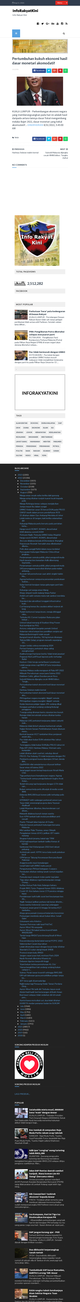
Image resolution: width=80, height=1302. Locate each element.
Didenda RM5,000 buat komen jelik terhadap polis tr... (42, 779)
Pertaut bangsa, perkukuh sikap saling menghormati (37, 633)
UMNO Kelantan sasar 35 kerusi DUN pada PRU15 (42, 493)
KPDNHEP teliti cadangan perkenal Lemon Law (41, 783)
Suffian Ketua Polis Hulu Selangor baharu (38, 869)
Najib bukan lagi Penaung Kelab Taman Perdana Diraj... (41, 968)
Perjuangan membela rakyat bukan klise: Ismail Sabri (40, 900)
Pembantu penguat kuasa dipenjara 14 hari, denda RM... (42, 743)
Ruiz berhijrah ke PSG (29, 609)
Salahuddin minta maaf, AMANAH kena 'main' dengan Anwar (46, 1095)
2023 (20, 458)
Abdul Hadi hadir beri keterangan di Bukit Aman (41, 975)
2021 (20, 1010)
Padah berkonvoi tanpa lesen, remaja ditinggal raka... (40, 596)
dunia (26, 411)
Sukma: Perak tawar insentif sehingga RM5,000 (41, 956)
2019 (20, 1016)
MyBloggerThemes (62, 1298)
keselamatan (55, 416)
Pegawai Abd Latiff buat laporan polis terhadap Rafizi (41, 641)
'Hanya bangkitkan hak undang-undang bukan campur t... (40, 952)
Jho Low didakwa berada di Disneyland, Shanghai (41, 524)
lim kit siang (21, 425)
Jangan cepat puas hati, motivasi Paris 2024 (39, 939)
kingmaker (33, 421)
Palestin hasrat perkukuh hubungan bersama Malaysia (40, 809)
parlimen (57, 425)
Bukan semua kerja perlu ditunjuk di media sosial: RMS (41, 774)
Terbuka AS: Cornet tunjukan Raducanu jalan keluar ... (40, 602)
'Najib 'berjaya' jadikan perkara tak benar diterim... (41, 885)
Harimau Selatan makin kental (33, 673)
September (25, 473)
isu (52, 411)
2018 (20, 1019)
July (22, 990)
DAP (60, 407)
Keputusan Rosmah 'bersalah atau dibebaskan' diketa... (40, 528)
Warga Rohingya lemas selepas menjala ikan (39, 487)
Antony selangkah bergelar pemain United (39, 612)
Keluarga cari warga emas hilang (34, 573)
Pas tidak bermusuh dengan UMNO (47, 335)
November (25, 467)
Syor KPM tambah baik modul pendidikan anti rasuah (40, 801)
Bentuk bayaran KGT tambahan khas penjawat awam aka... (41, 719)
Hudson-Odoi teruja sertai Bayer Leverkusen (40, 645)
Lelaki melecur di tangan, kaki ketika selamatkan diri (41, 503)
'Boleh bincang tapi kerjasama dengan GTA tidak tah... (41, 768)
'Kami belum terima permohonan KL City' (38, 948)
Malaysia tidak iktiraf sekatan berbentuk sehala (41, 709)
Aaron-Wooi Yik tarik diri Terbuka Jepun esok (40, 972)
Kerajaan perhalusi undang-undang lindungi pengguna (39, 691)
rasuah (37, 434)
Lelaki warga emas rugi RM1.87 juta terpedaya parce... (40, 649)
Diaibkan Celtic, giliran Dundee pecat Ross (39, 660)
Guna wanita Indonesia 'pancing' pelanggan (39, 888)
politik (19, 434)
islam (45, 411)
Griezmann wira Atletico (30, 905)
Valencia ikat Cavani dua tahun (33, 927)
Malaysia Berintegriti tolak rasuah (35, 618)
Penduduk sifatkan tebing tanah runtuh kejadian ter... (41, 856)
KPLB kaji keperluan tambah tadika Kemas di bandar (39, 826)
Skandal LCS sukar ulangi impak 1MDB (36, 933)
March (23, 1001)
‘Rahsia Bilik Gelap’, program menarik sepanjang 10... (40, 624)
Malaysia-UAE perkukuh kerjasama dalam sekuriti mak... (41, 705)
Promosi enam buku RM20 (31, 936)
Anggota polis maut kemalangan (34, 846)
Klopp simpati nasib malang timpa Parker (38, 576)
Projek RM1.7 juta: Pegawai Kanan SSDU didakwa (42, 872)
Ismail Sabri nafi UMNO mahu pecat (35, 849)
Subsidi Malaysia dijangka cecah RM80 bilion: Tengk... (39, 663)
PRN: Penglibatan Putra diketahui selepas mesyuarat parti (47, 317)
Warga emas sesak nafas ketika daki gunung (39, 479)
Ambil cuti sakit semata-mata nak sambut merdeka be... (42, 580)
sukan (56, 434)
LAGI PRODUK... (22, 1077)
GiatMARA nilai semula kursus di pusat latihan (40, 748)
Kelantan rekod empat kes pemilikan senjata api (41, 615)
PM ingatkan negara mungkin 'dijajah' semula (39, 682)
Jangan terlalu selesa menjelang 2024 (36, 629)
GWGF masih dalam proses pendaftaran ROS (40, 496)
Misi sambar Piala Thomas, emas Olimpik (38, 813)
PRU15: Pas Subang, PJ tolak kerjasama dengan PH (42, 739)
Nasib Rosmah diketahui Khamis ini (35, 942)
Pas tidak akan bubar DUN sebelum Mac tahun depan (40, 724)
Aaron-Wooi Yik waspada (31, 910)
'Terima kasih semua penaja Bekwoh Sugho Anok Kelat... (41, 763)
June (22, 992)
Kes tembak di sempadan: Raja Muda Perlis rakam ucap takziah (45, 1115)
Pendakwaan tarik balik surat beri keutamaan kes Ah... (41, 881)
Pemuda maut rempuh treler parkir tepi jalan (39, 860)
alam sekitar (21, 407)
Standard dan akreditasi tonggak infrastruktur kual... (40, 586)
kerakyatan (41, 416)
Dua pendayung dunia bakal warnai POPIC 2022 (41, 924)
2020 (20, 1013)
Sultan (19, 439)
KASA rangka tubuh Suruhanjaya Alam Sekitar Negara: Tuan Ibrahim (46, 1277)
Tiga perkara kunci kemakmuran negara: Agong (41, 759)
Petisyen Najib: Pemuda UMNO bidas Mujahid (40, 518)
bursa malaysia (48, 407)
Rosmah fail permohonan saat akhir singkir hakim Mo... (41, 558)
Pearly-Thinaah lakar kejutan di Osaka (36, 805)
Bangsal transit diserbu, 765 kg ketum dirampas (41, 621)
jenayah (19, 416)
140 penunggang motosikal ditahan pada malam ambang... (41, 553)
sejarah (46, 434)
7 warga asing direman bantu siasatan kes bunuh (41, 696)
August (23, 476)
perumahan (45, 430)
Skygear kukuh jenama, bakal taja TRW (37, 822)
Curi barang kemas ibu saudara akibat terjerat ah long (41, 591)
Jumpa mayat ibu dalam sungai (33, 490)
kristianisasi (47, 421)
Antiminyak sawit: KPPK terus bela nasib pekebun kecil (42, 836)
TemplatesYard (32, 1298)
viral (36, 439)
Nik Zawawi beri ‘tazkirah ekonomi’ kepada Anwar (42, 1179)
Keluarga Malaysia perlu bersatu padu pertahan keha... (41, 508)
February (24, 1004)
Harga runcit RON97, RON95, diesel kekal (38, 512)
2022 (20, 461)
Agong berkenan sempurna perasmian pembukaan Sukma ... (42, 564)
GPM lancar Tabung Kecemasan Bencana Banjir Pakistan (41, 842)
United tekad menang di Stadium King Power (40, 606)
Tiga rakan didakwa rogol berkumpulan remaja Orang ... (40, 864)
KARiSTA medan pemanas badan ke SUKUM (39, 987)
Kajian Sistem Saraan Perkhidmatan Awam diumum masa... (42, 713)
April (22, 998)
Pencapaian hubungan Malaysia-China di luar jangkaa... (39, 536)
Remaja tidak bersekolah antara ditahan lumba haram (40, 700)
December (25, 464)
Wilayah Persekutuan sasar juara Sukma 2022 (40, 657)
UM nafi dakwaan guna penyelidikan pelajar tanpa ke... (42, 960)
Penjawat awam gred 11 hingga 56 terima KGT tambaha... (41, 892)
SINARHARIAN (15, 114)
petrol (56, 430)
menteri (46, 425)
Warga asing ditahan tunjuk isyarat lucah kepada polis (41, 483)
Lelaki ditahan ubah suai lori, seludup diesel (39, 737)
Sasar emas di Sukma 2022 (31, 751)
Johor (29, 416)
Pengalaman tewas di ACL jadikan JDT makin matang (39, 818)
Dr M (18, 411)
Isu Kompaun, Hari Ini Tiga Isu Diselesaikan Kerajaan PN (44, 1199)
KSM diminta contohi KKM (32, 515)
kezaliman (20, 421)
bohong (34, 407)
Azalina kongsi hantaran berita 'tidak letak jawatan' (42, 637)
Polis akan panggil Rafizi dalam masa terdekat (40, 532)
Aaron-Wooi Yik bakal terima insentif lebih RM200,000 (38, 915)
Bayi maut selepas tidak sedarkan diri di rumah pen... (40, 979)
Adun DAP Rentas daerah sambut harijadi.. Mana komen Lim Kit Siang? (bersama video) (46, 1157)
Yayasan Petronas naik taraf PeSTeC (36, 908)
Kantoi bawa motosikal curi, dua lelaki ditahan (40, 984)
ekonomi (36, 411)
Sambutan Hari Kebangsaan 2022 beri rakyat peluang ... (40, 831)
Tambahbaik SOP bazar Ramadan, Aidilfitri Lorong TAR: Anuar (47, 1255)
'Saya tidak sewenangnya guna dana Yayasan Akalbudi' (40, 787)
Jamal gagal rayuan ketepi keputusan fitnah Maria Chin (42, 755)
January (24, 1007)
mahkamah (35, 425)
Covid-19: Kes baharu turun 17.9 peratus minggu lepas (42, 876)
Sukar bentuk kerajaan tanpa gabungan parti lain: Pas (41, 569)
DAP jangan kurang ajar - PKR (44, 1215)
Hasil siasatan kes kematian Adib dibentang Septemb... (39, 545)
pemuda (19, 430)
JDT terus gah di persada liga (33, 964)
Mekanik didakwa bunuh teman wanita (37, 797)
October (24, 470)
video (28, 439)
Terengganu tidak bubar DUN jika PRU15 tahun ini (42, 728)
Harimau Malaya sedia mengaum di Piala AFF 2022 (42, 654)
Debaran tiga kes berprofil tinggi (34, 945)
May (22, 995)
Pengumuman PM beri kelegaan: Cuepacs (38, 852)
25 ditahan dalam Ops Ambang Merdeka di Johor (41, 499)
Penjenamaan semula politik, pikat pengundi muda (42, 541)
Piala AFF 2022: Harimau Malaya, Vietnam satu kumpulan (40, 732)
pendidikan (31, 430)
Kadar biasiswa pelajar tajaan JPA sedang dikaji (40, 687)
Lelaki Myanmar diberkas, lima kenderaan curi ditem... (40, 793)
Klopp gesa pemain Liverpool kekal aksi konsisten (42, 896)
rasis (28, 434)
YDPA (44, 439)
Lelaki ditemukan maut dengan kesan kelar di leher (42, 930)
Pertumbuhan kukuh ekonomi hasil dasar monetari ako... (42, 669)
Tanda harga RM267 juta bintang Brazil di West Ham (41, 920)
